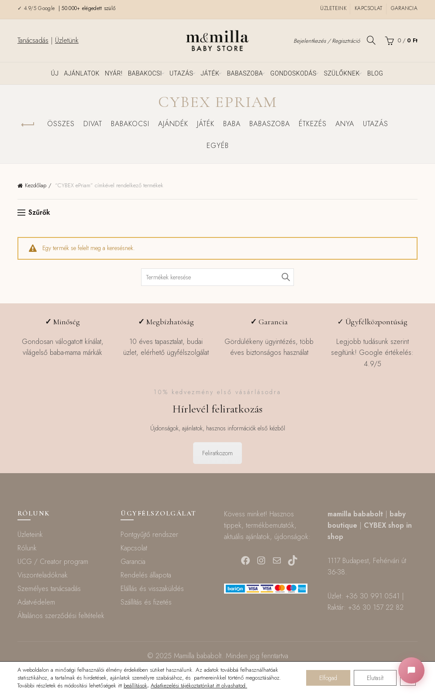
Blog (375, 73)
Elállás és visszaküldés (152, 589)
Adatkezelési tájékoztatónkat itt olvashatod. (199, 685)
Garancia (404, 8)
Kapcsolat (369, 8)
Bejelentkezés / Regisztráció (326, 41)
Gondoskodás (293, 73)
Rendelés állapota (146, 575)
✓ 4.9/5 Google (37, 8)
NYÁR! (114, 73)
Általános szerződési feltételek (60, 616)
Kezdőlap (35, 185)
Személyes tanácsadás (49, 589)
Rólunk (27, 548)
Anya (344, 124)
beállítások (135, 686)
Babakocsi (145, 73)
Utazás (181, 73)
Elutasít (375, 677)
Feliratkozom (217, 453)
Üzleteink (333, 8)
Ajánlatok (82, 73)
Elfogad (328, 677)
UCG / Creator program (52, 562)
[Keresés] (371, 40)
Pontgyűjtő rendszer (149, 534)
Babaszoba (244, 73)
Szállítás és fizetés (146, 602)
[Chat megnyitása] (411, 670)
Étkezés (313, 124)
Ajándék (173, 124)
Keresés (285, 277)
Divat (92, 124)
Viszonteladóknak (42, 575)
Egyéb (218, 146)
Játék (209, 73)
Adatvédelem (36, 602)
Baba (232, 124)
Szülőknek (341, 73)
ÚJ (55, 73)
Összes (61, 124)
